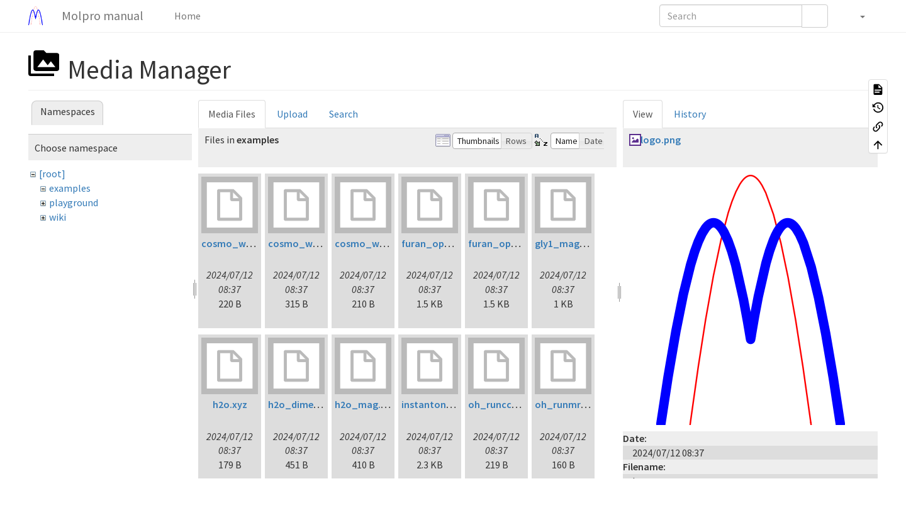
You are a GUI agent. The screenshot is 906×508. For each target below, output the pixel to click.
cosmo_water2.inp (310, 243)
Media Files (231, 114)
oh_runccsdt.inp (505, 404)
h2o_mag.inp (364, 404)
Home (186, 15)
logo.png (660, 139)
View (642, 114)
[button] (856, 15)
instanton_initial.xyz (448, 404)
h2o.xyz (230, 404)
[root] (52, 173)
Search (343, 114)
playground (73, 202)
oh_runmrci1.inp (572, 404)
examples (70, 188)
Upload (292, 114)
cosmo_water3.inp (377, 243)
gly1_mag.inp (565, 243)
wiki (57, 217)
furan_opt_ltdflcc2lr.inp (456, 243)
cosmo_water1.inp (243, 243)
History (690, 114)
